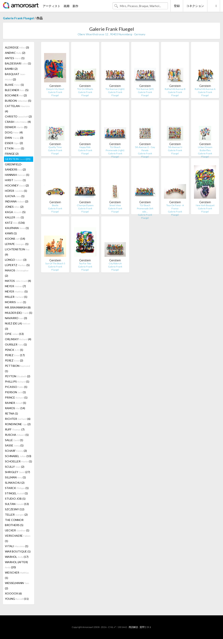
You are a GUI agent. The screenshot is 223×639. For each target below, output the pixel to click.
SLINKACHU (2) (14, 482)
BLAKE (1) (14, 84)
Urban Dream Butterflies (205, 149)
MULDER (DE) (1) (18, 312)
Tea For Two (85, 263)
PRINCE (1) (16, 397)
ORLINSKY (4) (18, 339)
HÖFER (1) (16, 190)
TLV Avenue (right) (115, 89)
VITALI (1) (16, 546)
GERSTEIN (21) (17, 159)
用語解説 (133, 627)
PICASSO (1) (16, 386)
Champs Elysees (85, 205)
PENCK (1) (14, 349)
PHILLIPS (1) (17, 381)
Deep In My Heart (55, 89)
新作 (75, 6)
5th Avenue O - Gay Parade (145, 149)
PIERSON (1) (15, 392)
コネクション (195, 5)
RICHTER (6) (17, 418)
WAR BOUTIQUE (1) (18, 551)
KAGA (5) (15, 212)
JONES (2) (14, 206)
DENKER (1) (16, 127)
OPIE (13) (14, 333)
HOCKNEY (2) (17, 185)
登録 (177, 5)
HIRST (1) (15, 180)
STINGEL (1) (16, 493)
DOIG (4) (14, 132)
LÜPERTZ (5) (17, 265)
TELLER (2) (16, 514)
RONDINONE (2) (18, 424)
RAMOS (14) (15, 408)
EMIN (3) (14, 137)
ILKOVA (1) (14, 196)
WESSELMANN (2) (17, 585)
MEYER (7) (15, 286)
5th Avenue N (175, 147)
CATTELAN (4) (17, 108)
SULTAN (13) (17, 504)
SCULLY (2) (14, 466)
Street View (115, 205)
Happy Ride (85, 147)
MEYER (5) (16, 291)
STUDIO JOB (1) (15, 498)
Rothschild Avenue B (175, 89)
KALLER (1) (14, 217)
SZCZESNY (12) (14, 509)
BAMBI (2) (11, 68)
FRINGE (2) (12, 153)
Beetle (55, 205)
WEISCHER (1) (17, 575)
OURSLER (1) (16, 344)
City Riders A (115, 263)
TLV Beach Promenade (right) (115, 149)
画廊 (67, 6)
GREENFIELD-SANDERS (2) (15, 167)
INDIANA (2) (16, 201)
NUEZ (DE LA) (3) (17, 326)
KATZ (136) (15, 222)
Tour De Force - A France (175, 207)
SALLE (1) (14, 440)
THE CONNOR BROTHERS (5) (14, 522)
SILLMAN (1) (15, 477)
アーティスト (51, 6)
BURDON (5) (18, 100)
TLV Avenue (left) (145, 89)
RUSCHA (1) (17, 434)
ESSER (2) (14, 143)
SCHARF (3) (16, 450)
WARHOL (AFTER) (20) (16, 564)
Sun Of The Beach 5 (55, 263)
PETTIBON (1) (17, 368)
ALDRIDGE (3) (17, 47)
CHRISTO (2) (18, 116)
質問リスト (145, 627)
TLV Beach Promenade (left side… (145, 208)
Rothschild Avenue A (205, 89)
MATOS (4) (18, 280)
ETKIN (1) (14, 148)
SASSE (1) (14, 445)
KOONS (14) (15, 238)
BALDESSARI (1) (18, 63)
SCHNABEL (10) (18, 456)
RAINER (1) (15, 402)
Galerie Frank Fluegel (18, 18)
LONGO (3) (15, 259)
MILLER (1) (16, 296)
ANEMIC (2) (15, 52)
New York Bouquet (205, 205)
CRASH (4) (18, 121)
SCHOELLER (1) (18, 461)
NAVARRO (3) (16, 318)
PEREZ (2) (14, 360)
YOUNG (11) (17, 598)
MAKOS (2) (17, 273)
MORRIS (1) (15, 302)
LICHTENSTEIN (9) (17, 252)
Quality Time (55, 147)
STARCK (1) (17, 488)
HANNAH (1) (17, 174)
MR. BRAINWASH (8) (18, 307)
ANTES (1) (14, 58)
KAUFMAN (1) (17, 228)
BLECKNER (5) (16, 90)
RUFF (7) (14, 429)
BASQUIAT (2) (15, 76)
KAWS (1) (11, 233)
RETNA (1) (11, 413)
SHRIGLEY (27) (17, 472)
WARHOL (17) (16, 556)
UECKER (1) (17, 530)
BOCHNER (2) (16, 95)
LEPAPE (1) (16, 244)
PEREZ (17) (15, 355)
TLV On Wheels (85, 89)
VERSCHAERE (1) (17, 538)
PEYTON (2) (17, 376)
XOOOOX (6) (13, 593)
